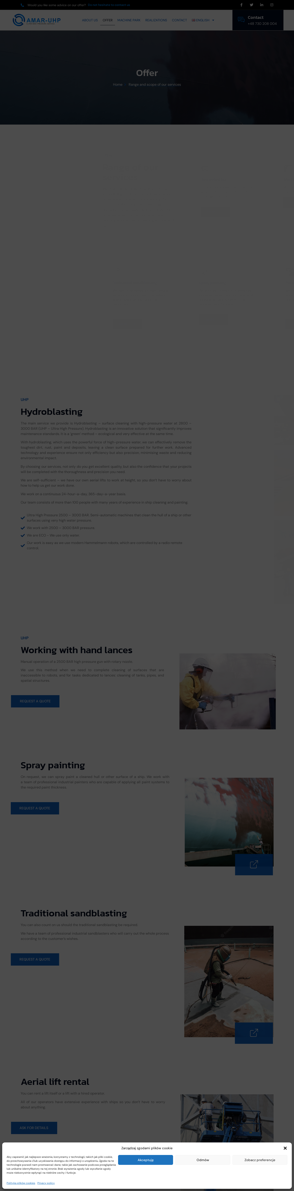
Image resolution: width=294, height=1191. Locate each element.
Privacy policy (46, 1183)
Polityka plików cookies (21, 1183)
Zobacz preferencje (260, 1160)
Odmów (203, 1160)
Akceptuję (146, 1160)
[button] (285, 1148)
